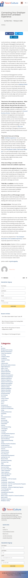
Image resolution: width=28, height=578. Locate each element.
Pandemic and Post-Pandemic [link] (8, 443)
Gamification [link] (4, 400)
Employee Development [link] (7, 375)
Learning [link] (3, 432)
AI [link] (1, 346)
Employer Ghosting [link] (6, 391)
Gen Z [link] (2, 403)
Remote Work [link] (4, 458)
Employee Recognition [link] (6, 383)
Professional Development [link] (7, 455)
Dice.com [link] (20, 126)
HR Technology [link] (5, 422)
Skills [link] (2, 464)
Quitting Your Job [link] (5, 457)
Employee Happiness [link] (6, 380)
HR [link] (2, 415)
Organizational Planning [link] (7, 440)
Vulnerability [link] (4, 494)
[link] (1, 5)
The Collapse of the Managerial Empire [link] (11, 334)
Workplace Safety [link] (5, 500)
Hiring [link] (2, 410)
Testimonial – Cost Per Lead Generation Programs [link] (13, 484)
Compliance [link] (4, 358)
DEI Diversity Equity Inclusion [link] (8, 365)
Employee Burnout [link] (5, 373)
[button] (22, 3)
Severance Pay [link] (4, 462)
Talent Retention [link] (5, 475)
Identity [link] (3, 425)
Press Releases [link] (5, 453)
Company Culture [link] (5, 356)
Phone (2, 300)
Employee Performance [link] (7, 381)
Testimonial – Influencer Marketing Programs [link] (12, 487)
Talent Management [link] (6, 474)
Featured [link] (3, 396)
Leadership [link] (4, 430)
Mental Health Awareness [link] (7, 437)
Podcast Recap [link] (5, 450)
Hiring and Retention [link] (6, 412)
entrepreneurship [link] (5, 393)
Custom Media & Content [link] (8, 531)
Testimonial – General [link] (6, 485)
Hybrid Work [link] (4, 423)
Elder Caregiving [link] (5, 370)
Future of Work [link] (5, 398)
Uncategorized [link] (5, 490)
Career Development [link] (6, 353)
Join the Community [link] (7, 536)
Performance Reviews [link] (6, 447)
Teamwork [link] (3, 477)
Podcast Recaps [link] (5, 452)
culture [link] (3, 361)
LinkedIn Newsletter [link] (7, 538)
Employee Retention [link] (6, 385)
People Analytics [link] (5, 445)
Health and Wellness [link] (6, 407)
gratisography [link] (14, 261)
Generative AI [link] (4, 405)
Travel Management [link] (6, 489)
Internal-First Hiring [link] (6, 427)
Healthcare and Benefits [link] (7, 408)
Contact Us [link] (5, 529)
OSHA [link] (2, 442)
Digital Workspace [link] (5, 366)
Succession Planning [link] (6, 469)
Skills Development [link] (6, 465)
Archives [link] (3, 25)
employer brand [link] (23, 84)
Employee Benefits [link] (6, 371)
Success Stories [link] (5, 467)
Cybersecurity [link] (4, 363)
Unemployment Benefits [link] (7, 492)
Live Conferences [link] (5, 435)
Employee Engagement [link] (7, 376)
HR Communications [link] (6, 417)
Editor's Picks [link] (4, 368)
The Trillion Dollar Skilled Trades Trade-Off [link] (12, 316)
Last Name (3, 291)
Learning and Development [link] (8, 433)
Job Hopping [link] (4, 428)
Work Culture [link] (4, 497)
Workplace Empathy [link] (6, 499)
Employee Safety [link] (5, 386)
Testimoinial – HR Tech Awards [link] (8, 479)
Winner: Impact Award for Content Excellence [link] (12, 495)
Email (2, 295)
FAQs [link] (4, 527)
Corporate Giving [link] (5, 360)
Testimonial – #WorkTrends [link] (8, 482)
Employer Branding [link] (6, 390)
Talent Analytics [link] (5, 472)
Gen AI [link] (2, 402)
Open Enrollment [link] (5, 438)
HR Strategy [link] (4, 420)
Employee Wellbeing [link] (6, 388)
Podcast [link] (3, 448)
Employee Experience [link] (6, 378)
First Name (3, 286)
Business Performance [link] (6, 351)
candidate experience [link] (10, 138)
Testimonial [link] (4, 480)
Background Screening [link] (6, 350)
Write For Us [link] (5, 534)
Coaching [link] (3, 355)
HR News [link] (3, 418)
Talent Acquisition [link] (5, 470)
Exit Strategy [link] (4, 395)
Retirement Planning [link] (6, 460)
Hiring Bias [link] (3, 413)
